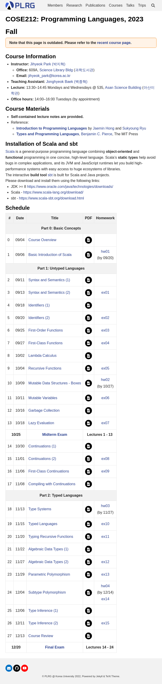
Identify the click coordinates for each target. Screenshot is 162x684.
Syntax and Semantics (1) (49, 280)
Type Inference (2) (43, 623)
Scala (10, 151)
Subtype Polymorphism (47, 592)
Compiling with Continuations (51, 484)
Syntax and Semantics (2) (49, 292)
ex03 (105, 330)
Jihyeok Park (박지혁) (47, 64)
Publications (95, 5)
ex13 (105, 574)
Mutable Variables (42, 398)
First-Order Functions (45, 330)
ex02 (105, 318)
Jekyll (99, 676)
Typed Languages (42, 524)
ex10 (105, 524)
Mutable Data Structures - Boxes (54, 383)
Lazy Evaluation (41, 423)
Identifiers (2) (39, 318)
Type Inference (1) (43, 611)
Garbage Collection (44, 410)
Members (55, 5)
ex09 (105, 471)
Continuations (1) (42, 446)
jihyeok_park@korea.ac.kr (49, 76)
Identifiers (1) (39, 305)
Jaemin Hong (103, 128)
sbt (50, 175)
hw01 (105, 251)
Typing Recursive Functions (50, 537)
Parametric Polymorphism (49, 574)
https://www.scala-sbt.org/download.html (51, 198)
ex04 (105, 343)
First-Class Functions (45, 343)
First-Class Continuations (48, 471)
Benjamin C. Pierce (96, 134)
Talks (130, 5)
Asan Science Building (123, 87)
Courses (116, 5)
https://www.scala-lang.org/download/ (53, 192)
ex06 (105, 398)
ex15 (105, 623)
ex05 (105, 368)
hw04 (105, 586)
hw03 (105, 506)
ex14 (105, 599)
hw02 (105, 380)
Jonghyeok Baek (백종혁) (66, 82)
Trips (142, 5)
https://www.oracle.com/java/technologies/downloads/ (70, 187)
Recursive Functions (44, 368)
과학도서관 (84, 70)
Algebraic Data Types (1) (48, 549)
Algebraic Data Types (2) (48, 562)
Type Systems (39, 509)
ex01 (105, 292)
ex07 (105, 423)
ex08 (105, 459)
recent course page (114, 43)
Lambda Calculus (42, 355)
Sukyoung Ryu (134, 128)
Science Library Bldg (56, 70)
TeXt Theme (112, 676)
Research (74, 5)
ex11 (105, 537)
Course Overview (42, 240)
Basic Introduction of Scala (49, 255)
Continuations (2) (42, 459)
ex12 (105, 562)
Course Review (40, 636)
